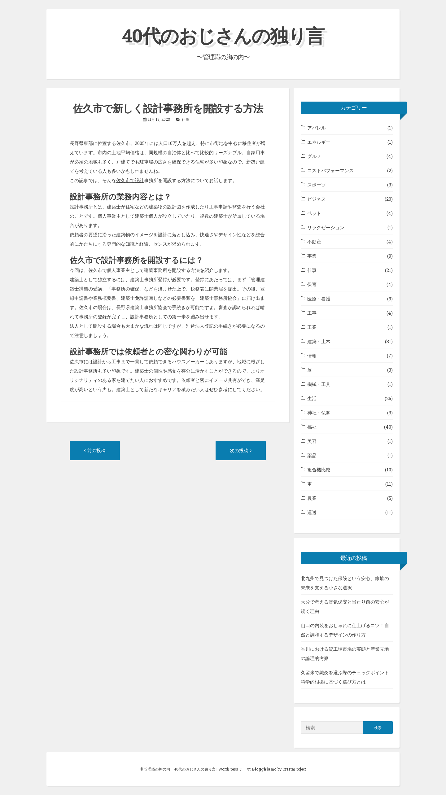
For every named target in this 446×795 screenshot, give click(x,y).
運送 (312, 512)
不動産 (314, 241)
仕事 (185, 119)
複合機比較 (318, 469)
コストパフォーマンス (330, 170)
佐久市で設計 (130, 180)
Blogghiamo (264, 769)
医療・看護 (318, 298)
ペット (314, 213)
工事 (312, 313)
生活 (312, 398)
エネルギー (318, 142)
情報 (312, 355)
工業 (312, 327)
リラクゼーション (325, 227)
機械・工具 (318, 384)
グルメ (314, 156)
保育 (312, 284)
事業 (312, 256)
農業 (312, 498)
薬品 (312, 455)
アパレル (316, 127)
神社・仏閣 (318, 412)
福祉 (312, 427)
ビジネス (316, 199)
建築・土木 (318, 341)
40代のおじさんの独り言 (223, 35)
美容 (312, 441)
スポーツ (316, 184)
